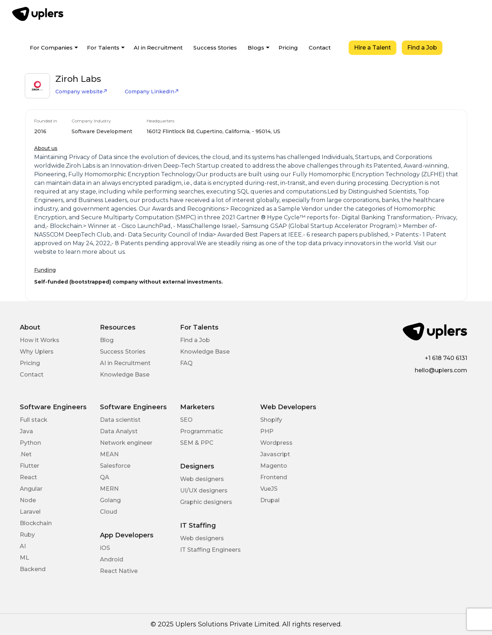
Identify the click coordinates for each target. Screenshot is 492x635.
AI (23, 546)
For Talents (103, 47)
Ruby (27, 534)
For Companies (51, 47)
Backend (33, 569)
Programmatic (201, 431)
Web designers (202, 479)
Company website (81, 91)
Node (28, 500)
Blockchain (36, 523)
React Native (119, 571)
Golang (110, 500)
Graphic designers (206, 502)
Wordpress (276, 442)
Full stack (33, 419)
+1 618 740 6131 (446, 358)
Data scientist (120, 419)
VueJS (268, 488)
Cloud (108, 511)
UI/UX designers (203, 490)
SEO (186, 419)
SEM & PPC (196, 442)
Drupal (270, 500)
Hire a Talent (372, 47)
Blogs (256, 47)
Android (111, 559)
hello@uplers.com (441, 370)
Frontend (273, 477)
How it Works (39, 340)
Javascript (275, 454)
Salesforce (115, 465)
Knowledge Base (125, 374)
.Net (26, 454)
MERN (109, 488)
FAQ (186, 363)
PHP (266, 431)
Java (26, 431)
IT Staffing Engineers (210, 549)
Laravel (30, 511)
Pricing (288, 47)
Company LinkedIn (152, 91)
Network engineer (126, 442)
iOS (105, 548)
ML (24, 557)
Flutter (29, 465)
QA (104, 477)
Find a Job (422, 47)
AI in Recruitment (158, 47)
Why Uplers (37, 351)
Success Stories (215, 47)
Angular (31, 488)
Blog (107, 340)
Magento (273, 465)
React (28, 477)
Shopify (271, 419)
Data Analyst (119, 431)
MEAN (109, 454)
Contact (320, 47)
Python (30, 442)
